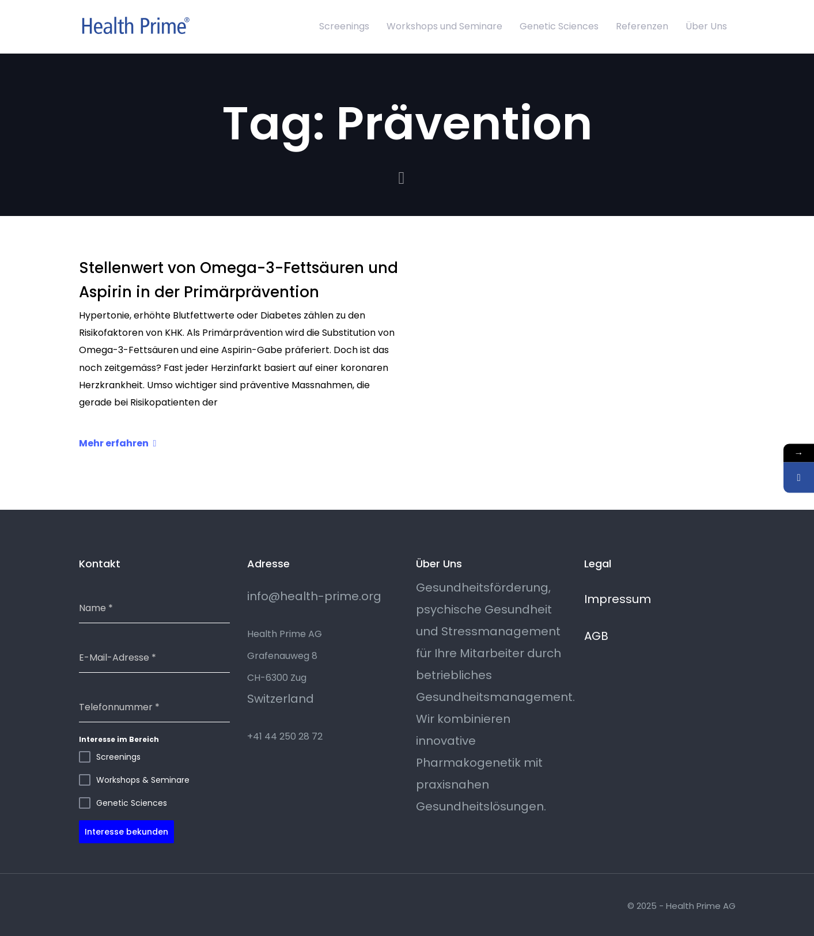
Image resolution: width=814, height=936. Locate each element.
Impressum (617, 599)
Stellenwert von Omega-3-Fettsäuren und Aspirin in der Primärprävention (238, 279)
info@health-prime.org (314, 596)
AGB (596, 636)
